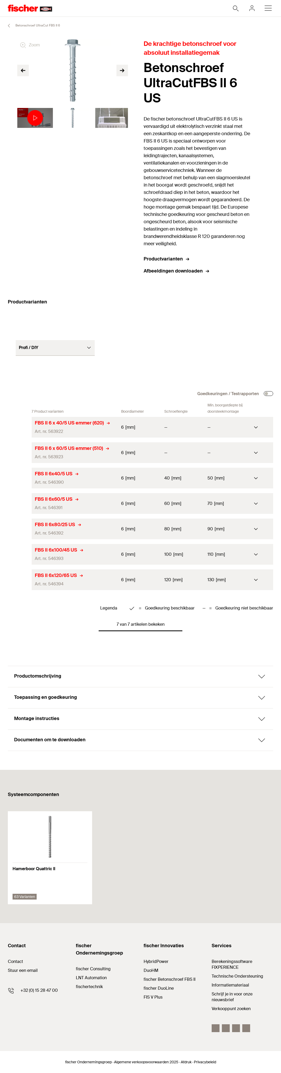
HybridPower (156, 961)
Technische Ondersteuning (237, 976)
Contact (15, 961)
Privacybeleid (205, 1062)
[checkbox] (268, 393)
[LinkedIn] (226, 1028)
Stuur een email (23, 970)
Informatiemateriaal (230, 985)
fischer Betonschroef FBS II (169, 979)
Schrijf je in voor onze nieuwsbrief (232, 997)
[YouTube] (236, 1028)
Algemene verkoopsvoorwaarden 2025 (146, 1062)
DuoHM (151, 970)
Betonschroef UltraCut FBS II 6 (31, 25)
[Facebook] (216, 1028)
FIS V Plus (153, 997)
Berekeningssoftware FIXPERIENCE (232, 964)
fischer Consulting (93, 969)
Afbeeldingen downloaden (177, 271)
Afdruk (186, 1062)
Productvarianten (167, 259)
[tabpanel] (33, 118)
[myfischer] (251, 8)
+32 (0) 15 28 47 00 (39, 990)
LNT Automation (91, 978)
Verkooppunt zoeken (231, 1008)
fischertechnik (89, 986)
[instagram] (246, 1028)
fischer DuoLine (159, 988)
